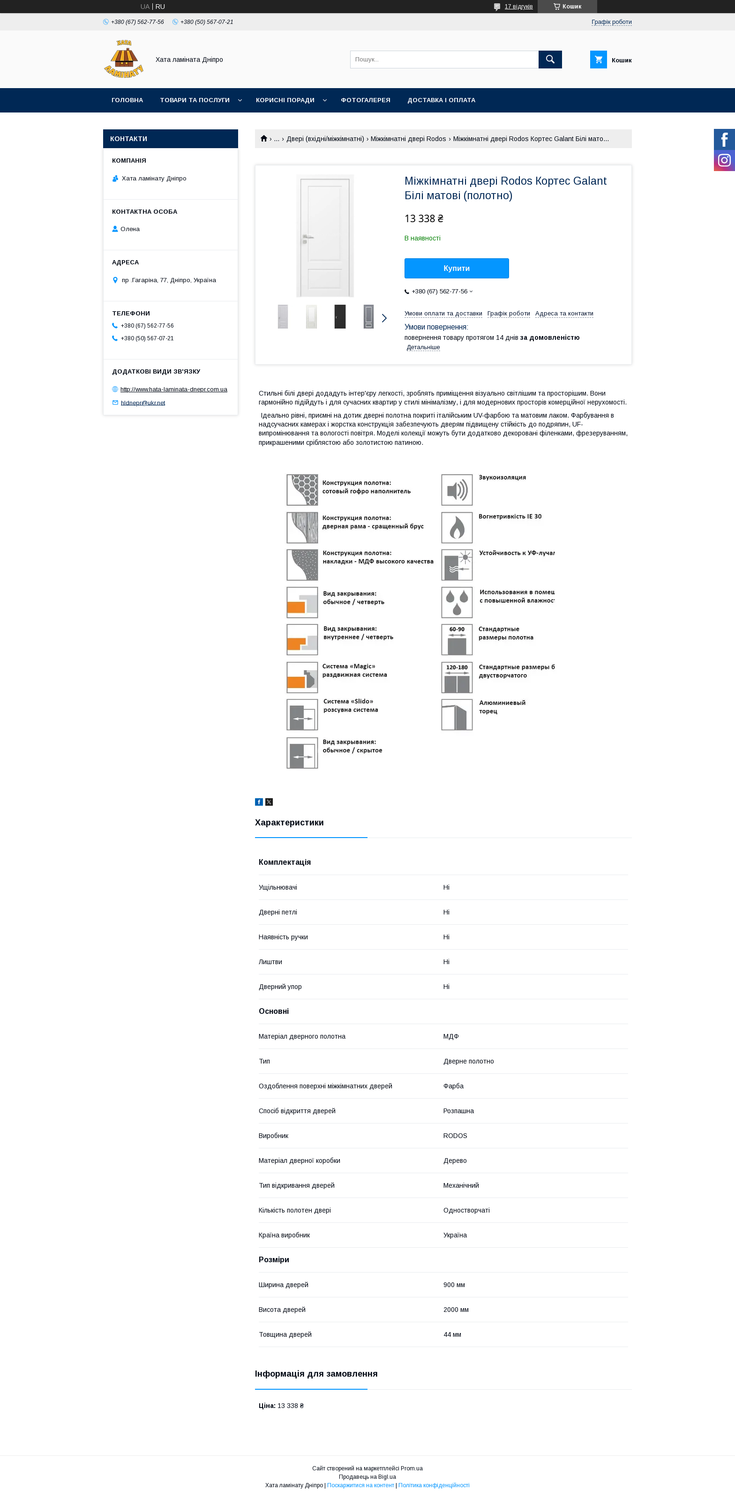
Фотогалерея (365, 100)
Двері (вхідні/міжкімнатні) (325, 138)
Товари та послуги (195, 100)
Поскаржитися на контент (360, 1485)
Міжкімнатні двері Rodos (408, 138)
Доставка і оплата (441, 100)
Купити (457, 268)
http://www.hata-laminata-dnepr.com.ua (173, 389)
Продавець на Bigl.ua (367, 1477)
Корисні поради (285, 100)
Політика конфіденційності (434, 1485)
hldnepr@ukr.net (143, 402)
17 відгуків (519, 6)
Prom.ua (412, 1468)
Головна (127, 100)
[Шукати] (550, 59)
